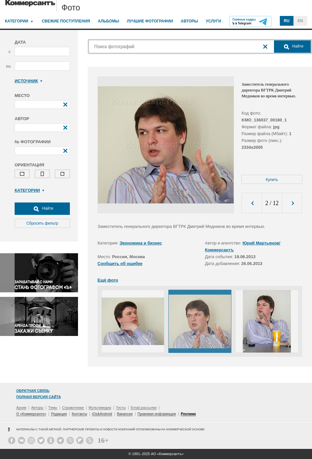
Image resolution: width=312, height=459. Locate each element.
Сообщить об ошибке (120, 263)
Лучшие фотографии (150, 21)
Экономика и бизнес (141, 243)
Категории (16, 21)
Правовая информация (156, 414)
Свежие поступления (66, 21)
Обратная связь (32, 391)
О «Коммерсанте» (31, 414)
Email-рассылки (144, 408)
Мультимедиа (100, 408)
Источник (28, 80)
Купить (272, 179)
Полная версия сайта (38, 397)
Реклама (188, 414)
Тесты (121, 408)
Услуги (213, 21)
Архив (21, 408)
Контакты (79, 414)
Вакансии (125, 414)
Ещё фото (108, 280)
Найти (42, 209)
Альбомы (108, 21)
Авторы (189, 21)
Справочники (73, 408)
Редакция (59, 414)
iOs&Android (102, 414)
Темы (53, 408)
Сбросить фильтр (42, 223)
